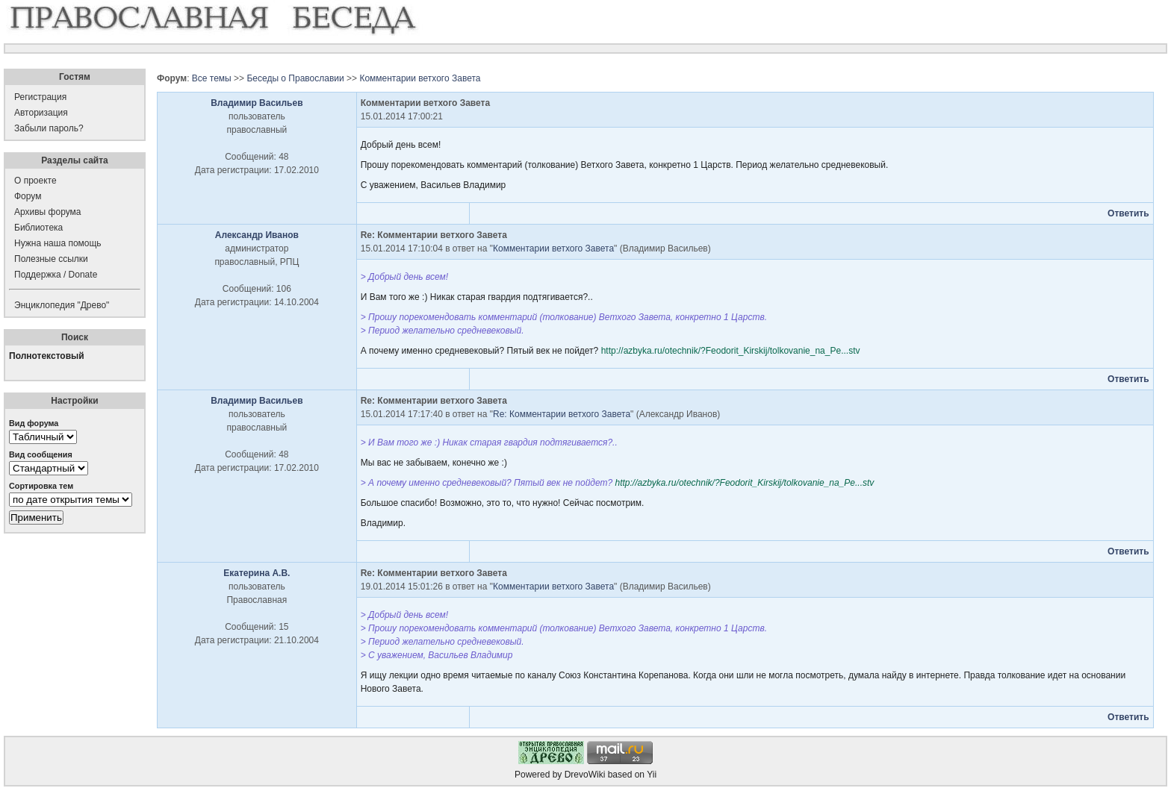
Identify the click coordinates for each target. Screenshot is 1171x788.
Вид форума (33, 423)
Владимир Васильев (256, 103)
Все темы (212, 78)
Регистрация (40, 97)
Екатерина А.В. (256, 573)
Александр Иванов (257, 235)
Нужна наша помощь (58, 243)
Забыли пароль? (49, 128)
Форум (27, 196)
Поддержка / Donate (55, 274)
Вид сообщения (40, 454)
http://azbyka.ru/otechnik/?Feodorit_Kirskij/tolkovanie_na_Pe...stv (730, 350)
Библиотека (38, 227)
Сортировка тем (41, 485)
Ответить (1128, 213)
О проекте (35, 180)
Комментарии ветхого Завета (419, 78)
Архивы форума (47, 212)
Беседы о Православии (295, 78)
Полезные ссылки (51, 259)
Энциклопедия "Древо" (61, 305)
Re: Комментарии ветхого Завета (561, 414)
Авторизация (41, 112)
